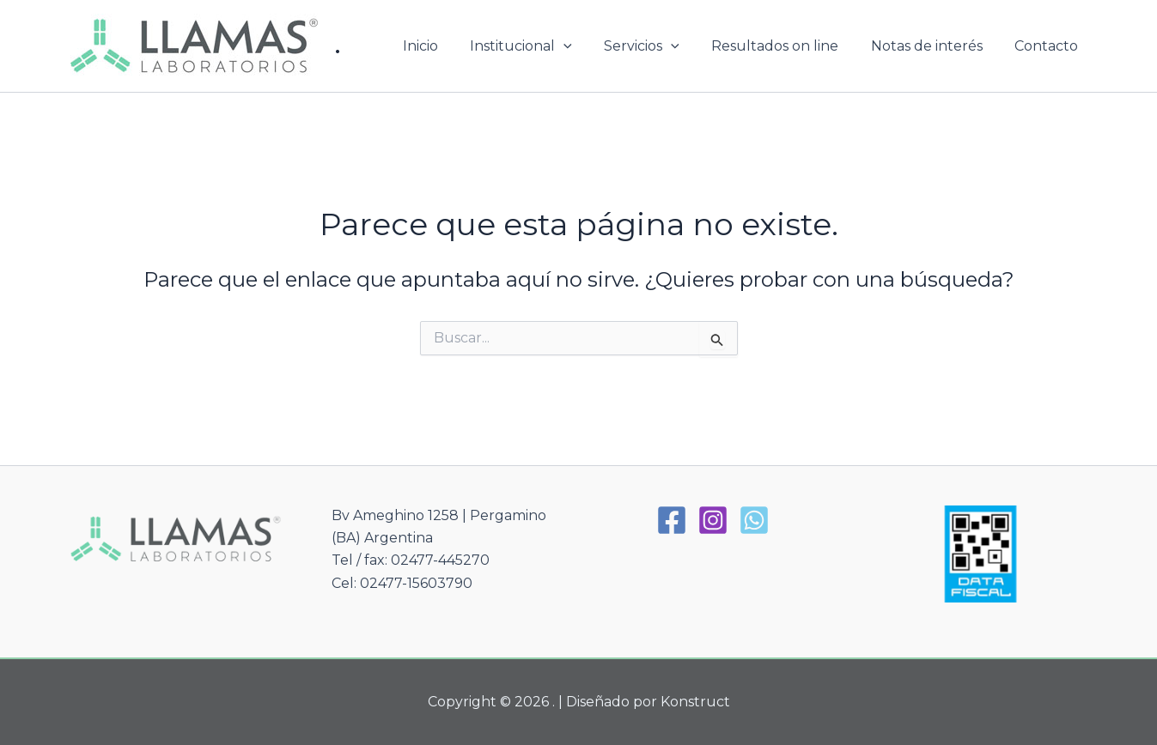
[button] (584, 46)
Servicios (658, 46)
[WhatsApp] (754, 520)
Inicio (445, 46)
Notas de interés (934, 46)
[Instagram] (712, 520)
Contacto (1049, 46)
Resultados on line (786, 46)
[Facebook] (671, 520)
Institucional (541, 46)
